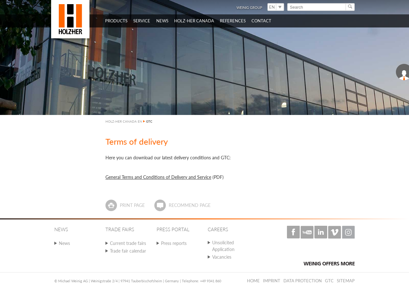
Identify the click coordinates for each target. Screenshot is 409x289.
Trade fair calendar (128, 251)
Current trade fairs (128, 243)
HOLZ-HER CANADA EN (123, 121)
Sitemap (346, 280)
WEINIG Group (249, 7)
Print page (132, 205)
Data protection (302, 280)
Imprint (271, 280)
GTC (329, 280)
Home (253, 280)
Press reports (174, 243)
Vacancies (221, 257)
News (64, 243)
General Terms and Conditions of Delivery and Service (158, 177)
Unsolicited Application (223, 246)
